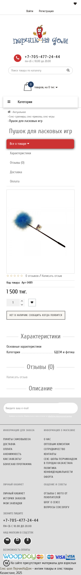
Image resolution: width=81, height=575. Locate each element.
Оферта (48, 476)
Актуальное (19, 112)
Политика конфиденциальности (58, 469)
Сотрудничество (54, 449)
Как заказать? (12, 459)
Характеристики (20, 153)
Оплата (14, 181)
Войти (29, 11)
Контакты (50, 454)
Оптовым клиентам (57, 444)
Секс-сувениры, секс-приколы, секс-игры (31, 116)
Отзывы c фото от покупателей (56, 495)
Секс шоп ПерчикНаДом (16, 568)
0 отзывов (31, 276)
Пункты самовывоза (17, 439)
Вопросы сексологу (56, 507)
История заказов (14, 498)
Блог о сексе (52, 502)
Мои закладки (12, 503)
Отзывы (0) (17, 163)
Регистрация (46, 11)
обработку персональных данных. (60, 416)
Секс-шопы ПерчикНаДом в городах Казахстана (60, 460)
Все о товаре (19, 144)
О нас (47, 439)
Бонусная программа (17, 464)
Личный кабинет (14, 493)
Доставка (16, 172)
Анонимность (12, 454)
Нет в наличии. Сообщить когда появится (36, 315)
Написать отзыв (52, 276)
